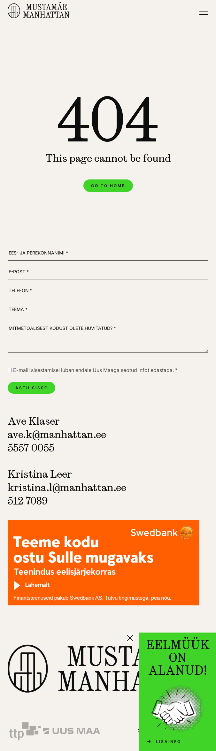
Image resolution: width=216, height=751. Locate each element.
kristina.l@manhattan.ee (67, 487)
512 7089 (28, 500)
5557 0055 (31, 447)
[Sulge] (130, 638)
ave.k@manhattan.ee (57, 434)
